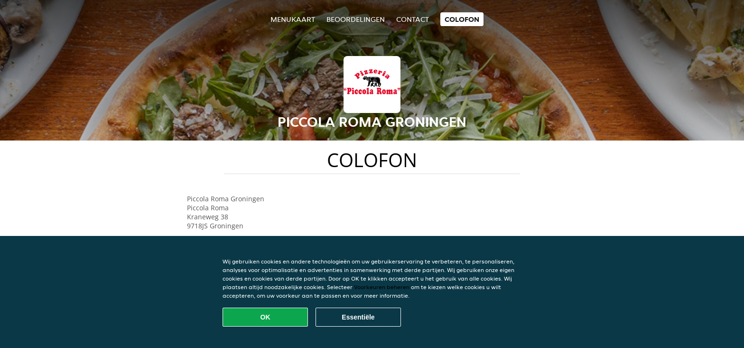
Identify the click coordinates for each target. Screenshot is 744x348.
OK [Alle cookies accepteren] (265, 317)
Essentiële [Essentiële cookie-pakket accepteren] (358, 317)
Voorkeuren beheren (381, 287)
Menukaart (292, 19)
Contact (412, 19)
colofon (462, 19)
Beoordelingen (355, 19)
